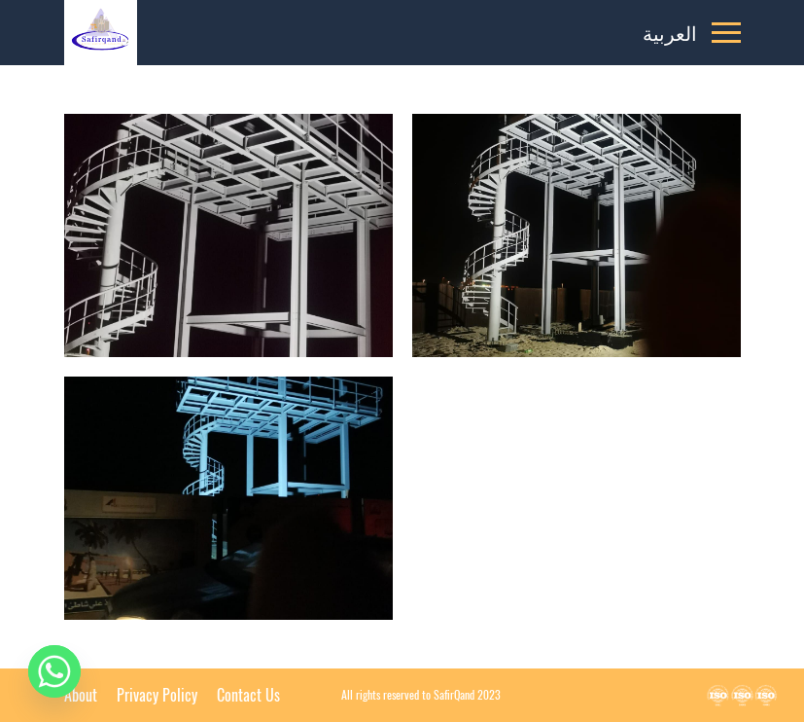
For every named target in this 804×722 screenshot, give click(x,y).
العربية (670, 32)
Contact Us (248, 695)
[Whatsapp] (54, 671)
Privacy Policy (157, 695)
